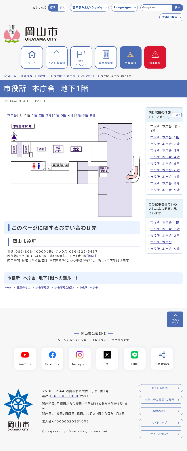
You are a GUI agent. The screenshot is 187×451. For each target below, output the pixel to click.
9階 (93, 115)
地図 (91, 255)
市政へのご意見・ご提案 (160, 399)
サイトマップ (159, 422)
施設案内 (43, 76)
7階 (78, 115)
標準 (53, 7)
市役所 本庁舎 (161, 242)
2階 (42, 115)
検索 (178, 7)
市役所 (58, 76)
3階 (49, 115)
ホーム (12, 76)
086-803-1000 (64, 396)
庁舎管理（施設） (64, 287)
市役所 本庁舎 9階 (165, 189)
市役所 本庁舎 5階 (165, 163)
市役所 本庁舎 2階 (165, 143)
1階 (34, 115)
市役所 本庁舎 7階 (165, 176)
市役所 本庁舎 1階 (164, 137)
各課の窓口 (23, 287)
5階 (63, 115)
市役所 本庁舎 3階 (165, 150)
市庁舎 (71, 76)
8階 (85, 115)
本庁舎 (12, 115)
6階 (71, 115)
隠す (178, 115)
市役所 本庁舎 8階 (165, 183)
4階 (56, 115)
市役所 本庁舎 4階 (165, 157)
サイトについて (159, 434)
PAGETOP (175, 321)
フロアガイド (88, 76)
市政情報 (26, 76)
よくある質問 (159, 388)
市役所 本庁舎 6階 (165, 170)
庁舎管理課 (42, 287)
